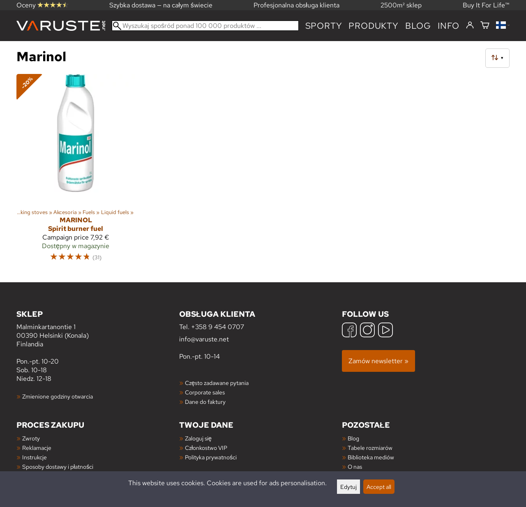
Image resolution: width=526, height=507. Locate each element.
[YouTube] (385, 331)
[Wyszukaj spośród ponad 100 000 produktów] (205, 26)
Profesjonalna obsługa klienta (296, 5)
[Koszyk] (484, 26)
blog (418, 25)
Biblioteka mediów (371, 457)
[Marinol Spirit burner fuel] (75, 171)
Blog (353, 438)
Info (448, 25)
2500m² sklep (401, 5)
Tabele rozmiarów (370, 448)
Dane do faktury (205, 402)
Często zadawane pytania (217, 383)
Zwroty (31, 438)
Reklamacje (36, 448)
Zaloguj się (198, 438)
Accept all (379, 487)
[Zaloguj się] (470, 25)
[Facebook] (349, 331)
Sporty (323, 25)
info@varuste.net (204, 339)
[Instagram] (367, 331)
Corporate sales (205, 392)
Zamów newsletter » (378, 361)
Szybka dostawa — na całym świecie (160, 5)
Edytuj (348, 487)
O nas (355, 466)
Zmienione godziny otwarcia (57, 396)
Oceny (42, 5)
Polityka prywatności (211, 457)
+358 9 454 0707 (217, 327)
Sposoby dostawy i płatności (57, 466)
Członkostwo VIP (206, 448)
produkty (373, 25)
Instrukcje (34, 457)
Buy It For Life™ (486, 5)
